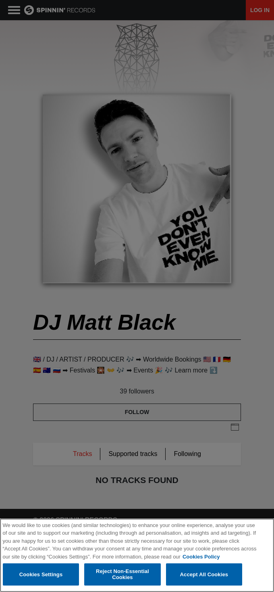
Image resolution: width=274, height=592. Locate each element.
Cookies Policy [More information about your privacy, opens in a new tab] (201, 557)
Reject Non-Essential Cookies (122, 574)
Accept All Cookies (204, 574)
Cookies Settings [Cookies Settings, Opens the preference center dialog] (41, 574)
